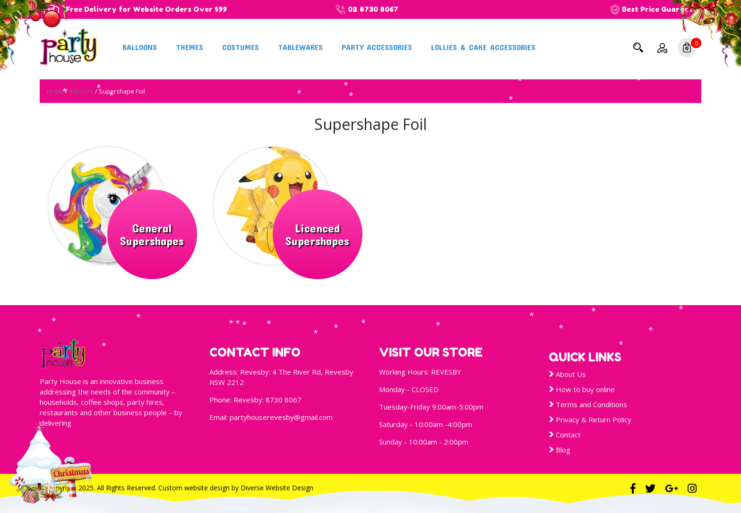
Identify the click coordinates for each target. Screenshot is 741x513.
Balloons (139, 46)
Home (55, 91)
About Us (571, 374)
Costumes (240, 46)
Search (638, 47)
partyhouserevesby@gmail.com (281, 417)
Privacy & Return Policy (593, 419)
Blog (563, 449)
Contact (568, 434)
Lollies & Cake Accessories (483, 46)
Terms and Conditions (591, 404)
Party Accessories (377, 46)
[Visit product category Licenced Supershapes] (288, 206)
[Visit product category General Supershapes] (122, 206)
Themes (189, 46)
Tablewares (300, 46)
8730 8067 (284, 399)
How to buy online (585, 389)
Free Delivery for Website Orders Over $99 (146, 9)
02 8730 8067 (373, 9)
